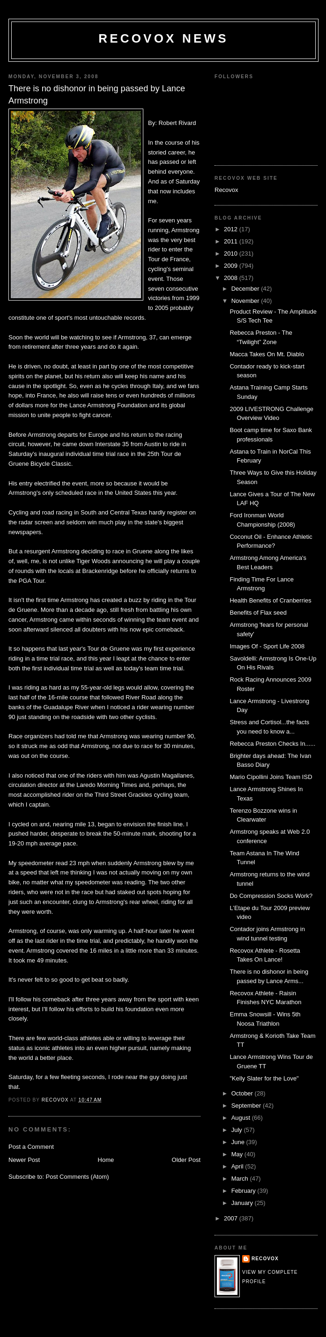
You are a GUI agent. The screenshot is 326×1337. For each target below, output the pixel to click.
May (237, 1154)
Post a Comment (31, 1146)
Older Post (186, 1159)
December (246, 288)
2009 (231, 265)
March (240, 1178)
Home (106, 1159)
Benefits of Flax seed (258, 612)
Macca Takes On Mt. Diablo (267, 354)
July (237, 1129)
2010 (231, 253)
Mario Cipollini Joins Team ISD (271, 776)
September (247, 1105)
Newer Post (24, 1159)
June (238, 1142)
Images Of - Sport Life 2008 (267, 646)
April (238, 1166)
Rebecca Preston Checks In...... (272, 743)
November (246, 300)
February (244, 1190)
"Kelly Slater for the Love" (264, 1078)
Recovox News (163, 38)
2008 (231, 277)
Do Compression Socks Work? (271, 895)
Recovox (226, 189)
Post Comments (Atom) (77, 1176)
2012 (231, 229)
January (243, 1202)
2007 (231, 1218)
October (243, 1093)
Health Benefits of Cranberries (270, 600)
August (241, 1117)
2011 (231, 241)
